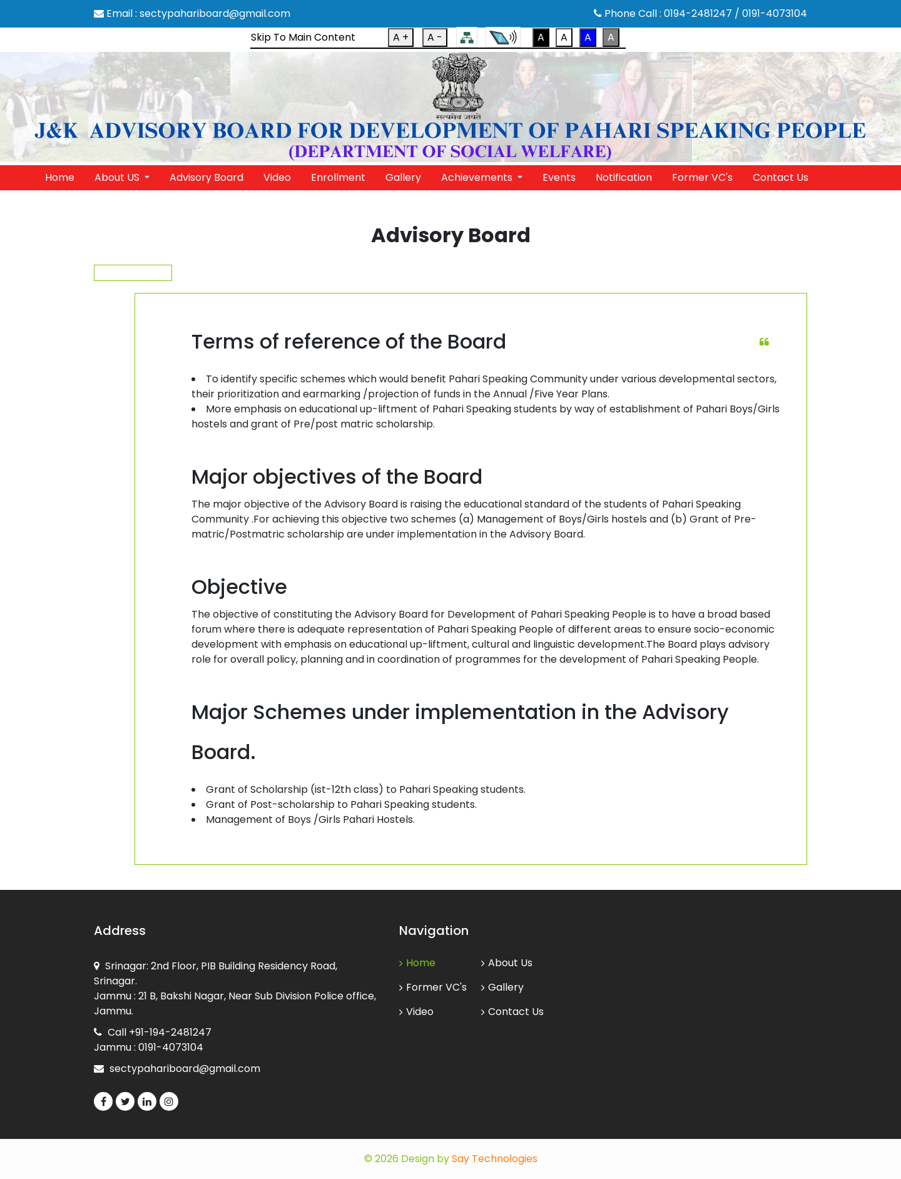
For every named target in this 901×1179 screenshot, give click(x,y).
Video (277, 177)
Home (59, 177)
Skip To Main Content (303, 37)
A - (434, 37)
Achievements (478, 177)
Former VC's (702, 177)
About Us (506, 963)
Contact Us (780, 177)
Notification (624, 177)
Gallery (403, 177)
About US (118, 177)
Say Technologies (494, 1158)
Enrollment (338, 177)
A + (401, 37)
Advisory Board (206, 177)
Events (559, 177)
